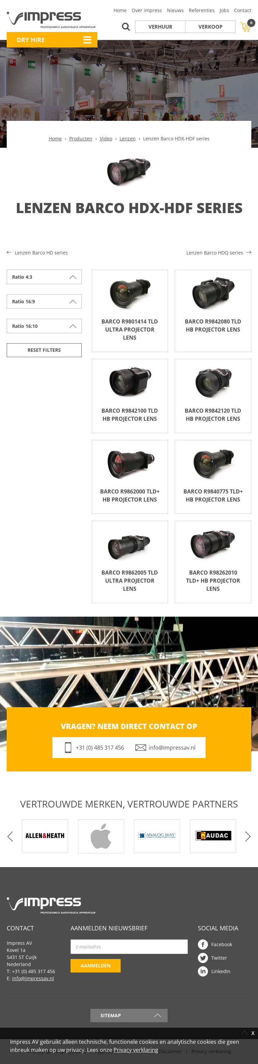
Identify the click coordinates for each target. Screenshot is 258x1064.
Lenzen (128, 138)
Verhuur (160, 26)
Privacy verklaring (136, 1050)
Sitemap (110, 1015)
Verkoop (210, 26)
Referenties (202, 10)
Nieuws (175, 10)
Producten (80, 138)
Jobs (224, 10)
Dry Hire (31, 40)
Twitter (219, 958)
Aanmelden (96, 965)
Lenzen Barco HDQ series (214, 252)
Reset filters (44, 350)
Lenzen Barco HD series (41, 252)
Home (120, 10)
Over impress (147, 10)
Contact (242, 10)
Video (106, 138)
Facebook (221, 944)
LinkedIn (220, 971)
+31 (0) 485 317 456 (100, 747)
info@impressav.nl (172, 747)
